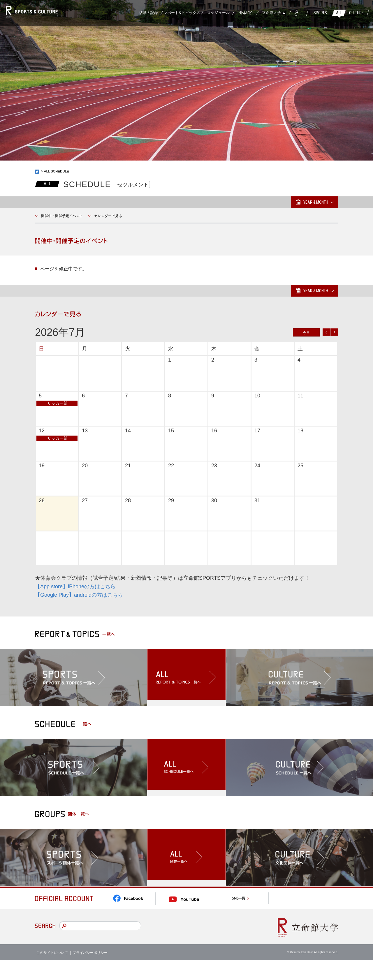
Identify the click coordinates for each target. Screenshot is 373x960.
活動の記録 (148, 12)
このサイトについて (52, 951)
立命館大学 (271, 12)
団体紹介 (246, 12)
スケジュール (218, 12)
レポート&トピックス (181, 12)
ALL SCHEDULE (57, 171)
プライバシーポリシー (90, 951)
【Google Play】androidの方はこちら (79, 595)
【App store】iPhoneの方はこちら (75, 586)
